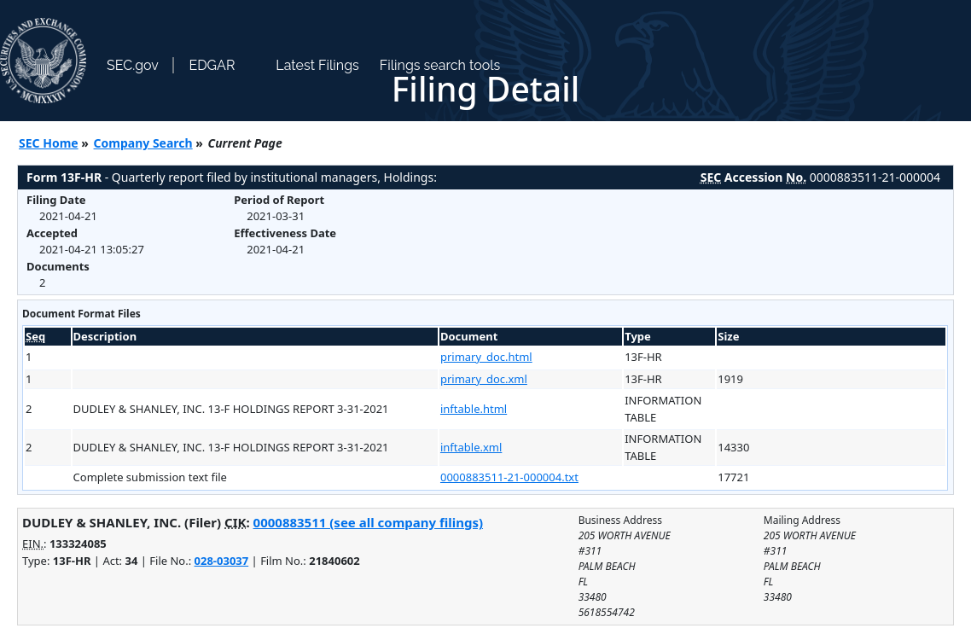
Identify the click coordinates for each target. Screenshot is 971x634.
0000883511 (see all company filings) (368, 522)
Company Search (143, 143)
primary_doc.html (486, 356)
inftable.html (473, 408)
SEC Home (48, 143)
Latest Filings (317, 65)
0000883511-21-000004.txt (509, 477)
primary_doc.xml (483, 379)
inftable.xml (471, 447)
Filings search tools (440, 65)
